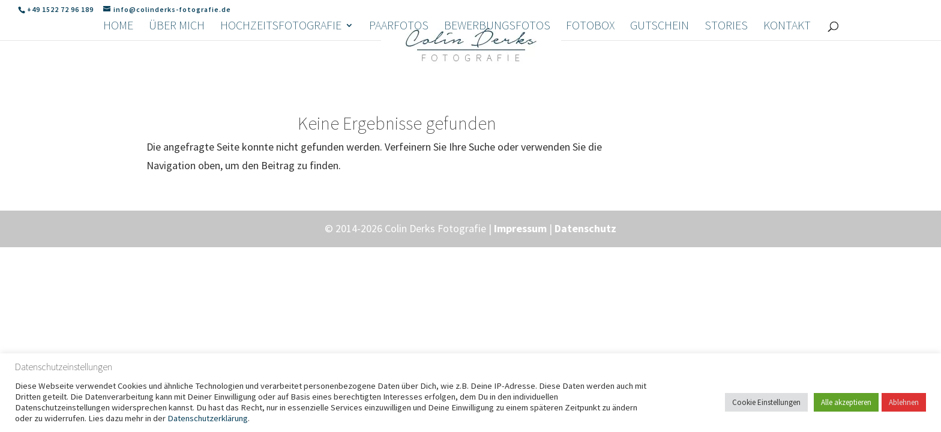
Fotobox (590, 86)
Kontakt (787, 86)
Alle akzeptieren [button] (846, 402)
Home (118, 86)
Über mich (177, 86)
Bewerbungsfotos (497, 86)
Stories (726, 86)
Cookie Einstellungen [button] (766, 402)
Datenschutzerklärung (207, 418)
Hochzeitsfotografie (280, 86)
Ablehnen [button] (904, 402)
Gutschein (659, 86)
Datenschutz (585, 228)
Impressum (520, 228)
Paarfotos (398, 86)
